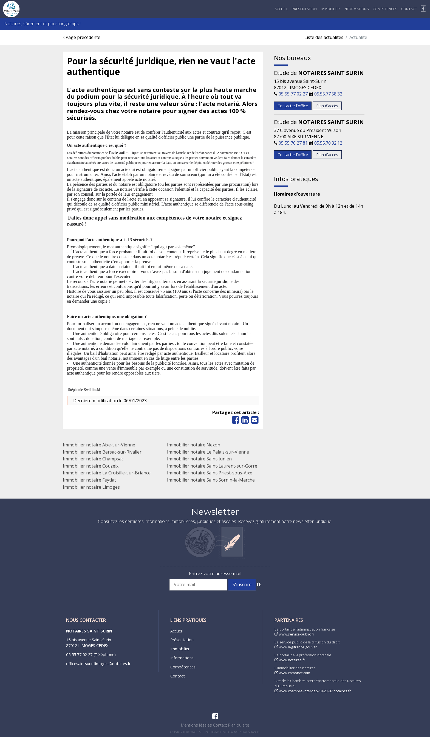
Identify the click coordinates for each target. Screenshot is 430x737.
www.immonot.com (292, 672)
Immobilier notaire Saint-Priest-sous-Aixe (209, 473)
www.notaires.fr (290, 659)
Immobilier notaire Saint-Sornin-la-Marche (211, 480)
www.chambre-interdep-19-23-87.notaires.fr (313, 690)
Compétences (385, 8)
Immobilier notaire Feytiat (89, 480)
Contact (409, 8)
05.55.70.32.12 (328, 143)
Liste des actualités (323, 37)
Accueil (281, 8)
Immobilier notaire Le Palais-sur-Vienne (208, 452)
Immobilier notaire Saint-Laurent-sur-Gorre (212, 466)
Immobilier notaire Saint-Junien (199, 459)
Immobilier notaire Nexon (193, 445)
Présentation (304, 8)
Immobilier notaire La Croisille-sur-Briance (107, 473)
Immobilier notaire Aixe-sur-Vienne (99, 445)
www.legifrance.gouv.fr (296, 647)
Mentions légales (196, 725)
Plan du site (238, 725)
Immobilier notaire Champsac (93, 459)
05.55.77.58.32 (328, 94)
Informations (356, 8)
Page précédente (81, 37)
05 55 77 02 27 (293, 94)
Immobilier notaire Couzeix (90, 466)
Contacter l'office (293, 105)
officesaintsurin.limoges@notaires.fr (98, 663)
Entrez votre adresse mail (215, 573)
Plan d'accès (327, 105)
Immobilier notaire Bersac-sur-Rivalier (102, 452)
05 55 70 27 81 (293, 143)
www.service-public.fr (294, 634)
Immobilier (330, 8)
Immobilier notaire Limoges (91, 487)
